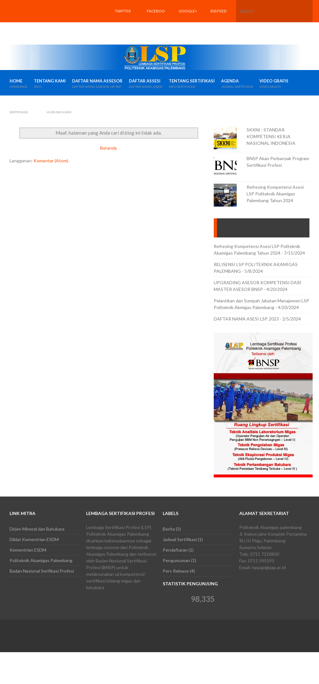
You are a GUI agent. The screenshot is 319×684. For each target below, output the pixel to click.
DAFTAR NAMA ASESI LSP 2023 (246, 318)
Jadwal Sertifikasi (180, 539)
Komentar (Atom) (50, 160)
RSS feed (218, 11)
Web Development (231, 639)
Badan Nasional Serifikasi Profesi (42, 571)
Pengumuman (176, 560)
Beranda (108, 148)
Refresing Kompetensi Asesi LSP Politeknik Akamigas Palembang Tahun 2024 (275, 193)
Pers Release (176, 571)
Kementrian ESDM (28, 550)
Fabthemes (101, 639)
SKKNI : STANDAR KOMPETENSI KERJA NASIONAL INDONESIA (271, 136)
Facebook (156, 22)
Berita (169, 529)
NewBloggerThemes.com (183, 639)
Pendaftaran (175, 550)
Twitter (123, 11)
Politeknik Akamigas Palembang (41, 560)
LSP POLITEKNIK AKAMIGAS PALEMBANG (156, 632)
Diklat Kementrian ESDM (34, 539)
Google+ (188, 11)
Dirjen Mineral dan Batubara (37, 529)
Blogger (237, 632)
